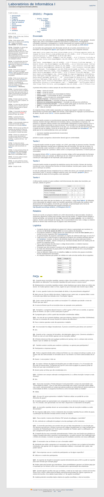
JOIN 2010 (83, 45)
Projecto (14, 29)
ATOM (59, 491)
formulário (84, 128)
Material (14, 27)
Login (90, 5)
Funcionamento (17, 25)
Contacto (14, 17)
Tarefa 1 (47, 22)
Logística (44, 30)
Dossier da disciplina (18, 20)
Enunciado (44, 20)
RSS (55, 491)
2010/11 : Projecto (43, 18)
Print (94, 5)
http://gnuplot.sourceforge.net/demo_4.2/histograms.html (51, 207)
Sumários (15, 30)
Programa (15, 19)
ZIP (47, 154)
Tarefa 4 (47, 27)
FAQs (39, 31)
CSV (50, 113)
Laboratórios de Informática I (31, 4)
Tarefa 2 (47, 23)
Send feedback (69, 490)
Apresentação (16, 16)
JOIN (76, 40)
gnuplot (80, 172)
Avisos (12, 33)
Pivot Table (80, 200)
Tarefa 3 (47, 25)
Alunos (14, 24)
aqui (53, 49)
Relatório (44, 28)
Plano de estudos (17, 22)
